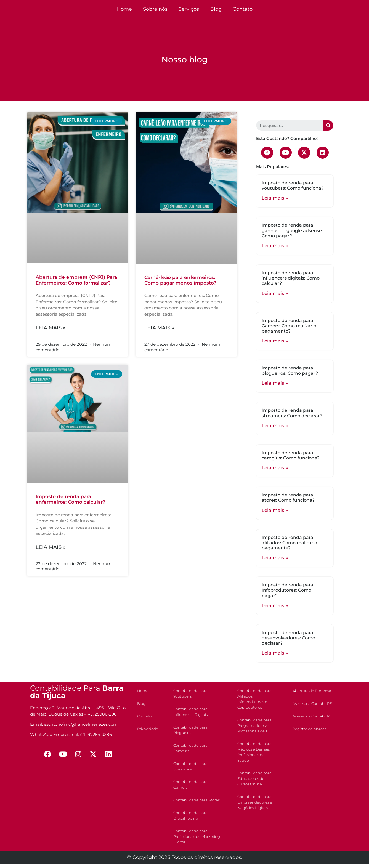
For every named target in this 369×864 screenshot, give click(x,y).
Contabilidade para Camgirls (190, 748)
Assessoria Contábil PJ (312, 716)
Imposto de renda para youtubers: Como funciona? (292, 185)
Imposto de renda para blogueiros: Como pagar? (290, 370)
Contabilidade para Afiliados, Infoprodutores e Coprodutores (254, 698)
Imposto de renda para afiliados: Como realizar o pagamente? (289, 543)
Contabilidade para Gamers (190, 784)
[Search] (328, 125)
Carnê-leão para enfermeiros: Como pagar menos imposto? (180, 280)
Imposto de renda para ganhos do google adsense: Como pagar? (292, 230)
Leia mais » (50, 328)
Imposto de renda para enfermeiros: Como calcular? (70, 499)
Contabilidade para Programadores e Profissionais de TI (254, 725)
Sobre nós (155, 9)
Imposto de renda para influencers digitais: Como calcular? (291, 278)
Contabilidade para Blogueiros (190, 730)
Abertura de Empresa (312, 690)
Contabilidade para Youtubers (190, 693)
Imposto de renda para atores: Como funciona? (288, 497)
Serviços (189, 9)
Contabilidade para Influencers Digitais (190, 712)
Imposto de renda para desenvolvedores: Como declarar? (288, 638)
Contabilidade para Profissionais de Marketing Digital (196, 836)
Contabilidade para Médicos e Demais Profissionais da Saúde (254, 751)
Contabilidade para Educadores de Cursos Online (254, 778)
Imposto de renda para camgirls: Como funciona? (291, 455)
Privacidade (147, 729)
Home (124, 9)
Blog (216, 9)
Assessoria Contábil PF (312, 703)
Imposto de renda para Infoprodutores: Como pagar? (287, 590)
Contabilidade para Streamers (190, 766)
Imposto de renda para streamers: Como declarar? (292, 413)
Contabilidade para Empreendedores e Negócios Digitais (254, 802)
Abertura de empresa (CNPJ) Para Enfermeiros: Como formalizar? (76, 279)
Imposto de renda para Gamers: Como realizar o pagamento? (289, 326)
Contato (243, 9)
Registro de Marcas (309, 729)
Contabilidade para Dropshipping (190, 815)
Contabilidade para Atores (196, 800)
